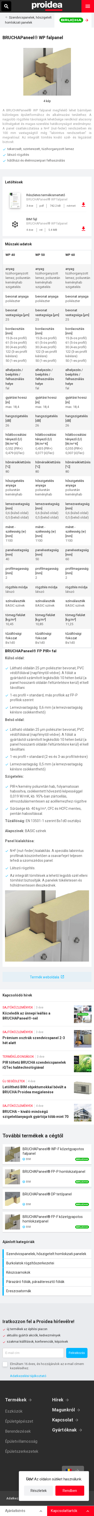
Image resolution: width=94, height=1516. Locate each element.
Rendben (70, 1490)
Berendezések (18, 1431)
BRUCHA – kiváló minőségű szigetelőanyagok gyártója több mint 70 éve (47, 1114)
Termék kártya (47, 1154)
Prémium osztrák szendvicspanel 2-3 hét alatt (47, 1040)
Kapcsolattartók (64, 1510)
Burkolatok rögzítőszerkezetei (47, 1263)
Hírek (58, 1399)
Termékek (16, 1399)
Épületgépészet (19, 1421)
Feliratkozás (77, 1353)
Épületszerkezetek (21, 1451)
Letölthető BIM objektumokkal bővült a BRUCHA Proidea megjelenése (47, 1089)
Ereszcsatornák (47, 1290)
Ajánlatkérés (15, 1510)
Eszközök (14, 1411)
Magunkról (63, 1409)
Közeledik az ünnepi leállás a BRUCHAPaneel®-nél (47, 1015)
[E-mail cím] (33, 1353)
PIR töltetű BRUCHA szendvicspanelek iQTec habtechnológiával (47, 1065)
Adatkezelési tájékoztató (28, 1376)
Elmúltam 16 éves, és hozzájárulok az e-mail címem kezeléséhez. (47, 1366)
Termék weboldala (44, 977)
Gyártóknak (64, 1429)
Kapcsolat (62, 1419)
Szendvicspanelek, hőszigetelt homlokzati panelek (47, 1253)
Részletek (39, 1490)
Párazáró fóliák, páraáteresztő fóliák (47, 1281)
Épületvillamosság (21, 1441)
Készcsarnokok (47, 1272)
